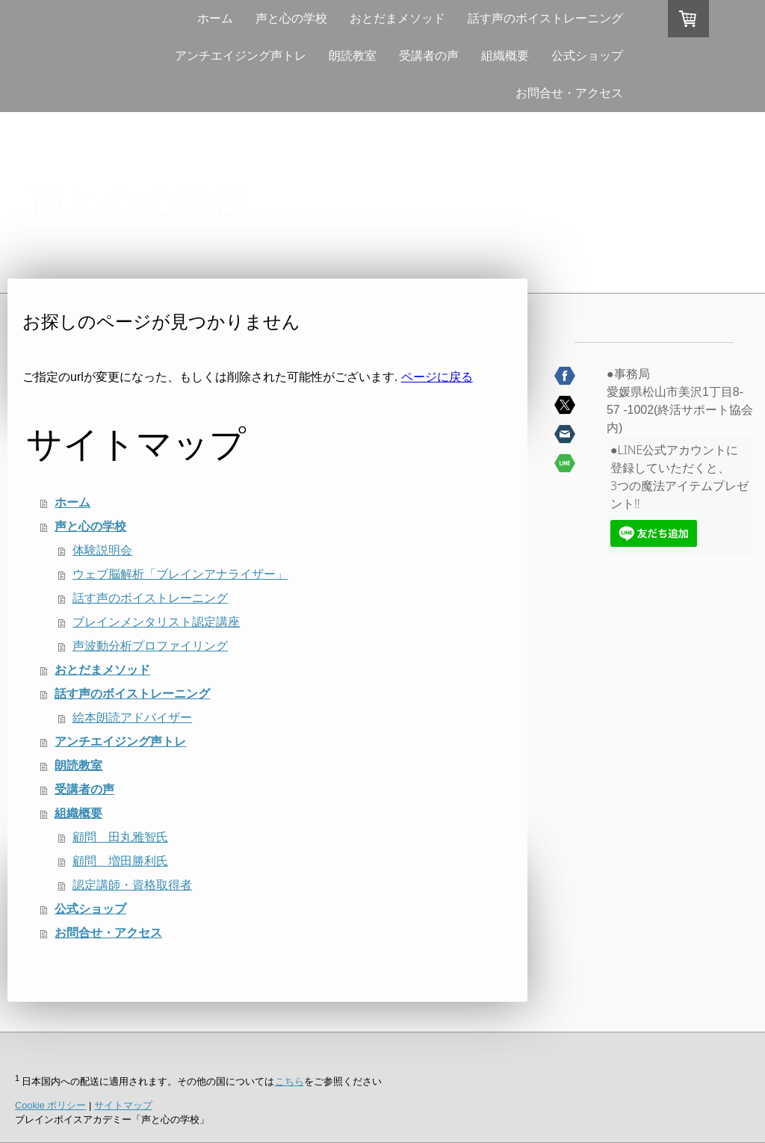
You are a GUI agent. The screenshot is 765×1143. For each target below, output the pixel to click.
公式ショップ (587, 55)
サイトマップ (123, 1105)
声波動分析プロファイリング (150, 645)
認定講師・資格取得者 (132, 885)
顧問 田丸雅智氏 (120, 837)
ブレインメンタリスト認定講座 (156, 622)
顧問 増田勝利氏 (120, 861)
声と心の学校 (291, 18)
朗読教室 (353, 55)
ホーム (215, 18)
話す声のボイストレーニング (545, 18)
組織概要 (505, 55)
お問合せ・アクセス (569, 93)
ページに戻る (437, 377)
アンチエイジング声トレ (240, 55)
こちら (289, 1081)
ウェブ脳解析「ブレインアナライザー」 (180, 574)
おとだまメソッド (397, 18)
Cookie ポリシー (50, 1105)
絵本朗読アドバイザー (132, 717)
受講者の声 (429, 55)
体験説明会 (102, 550)
